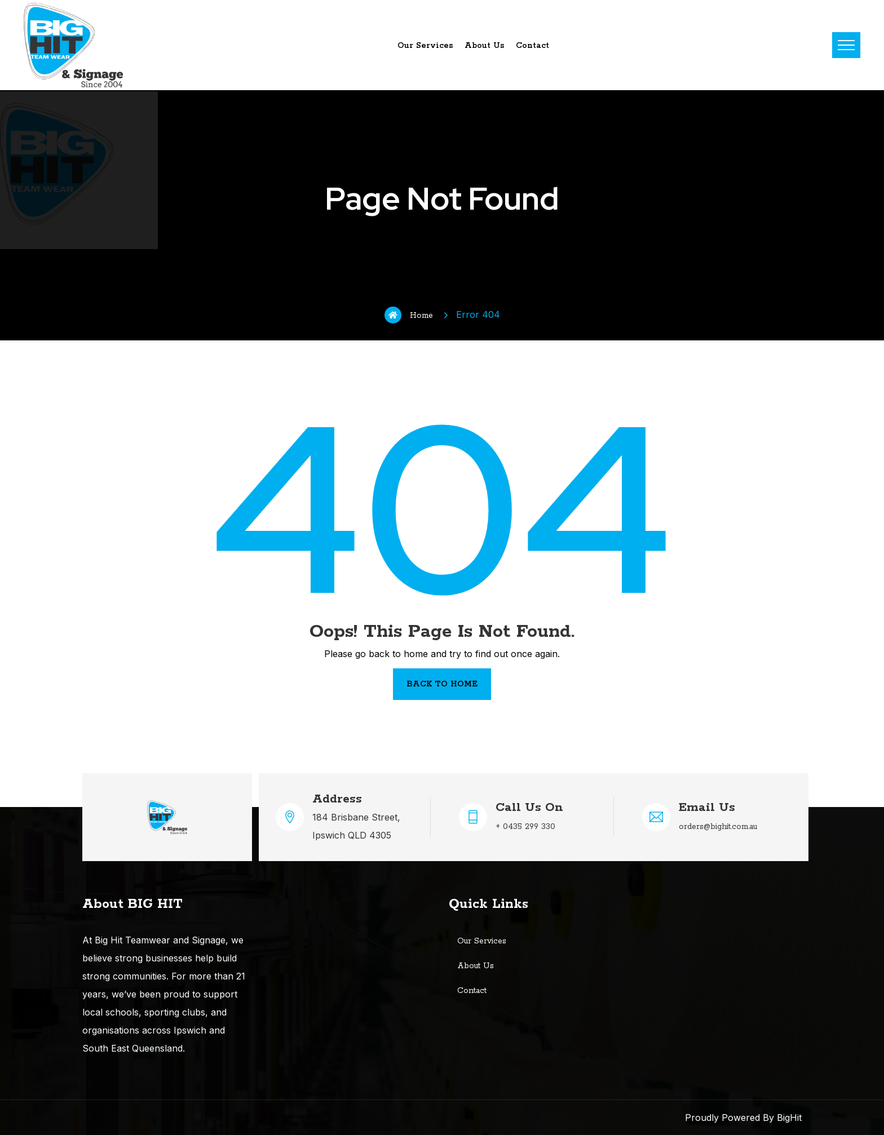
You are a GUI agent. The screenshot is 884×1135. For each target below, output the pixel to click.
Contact (532, 46)
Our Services (425, 46)
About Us (485, 46)
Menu (846, 45)
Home (408, 315)
